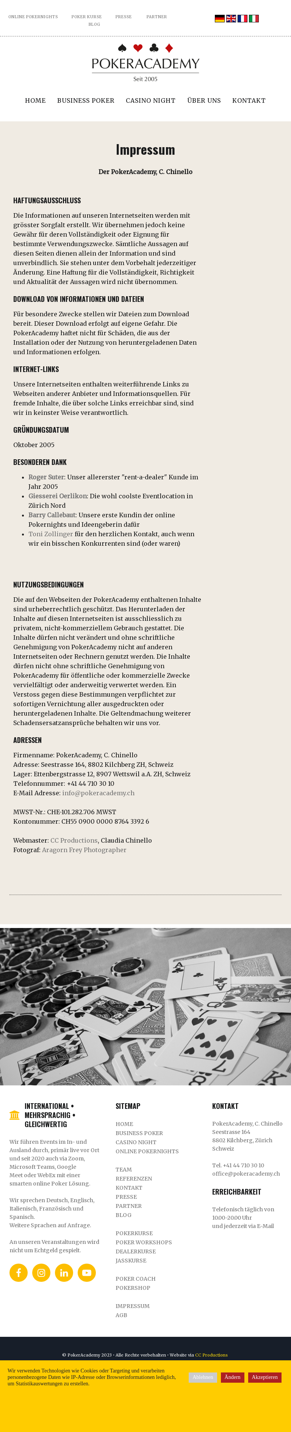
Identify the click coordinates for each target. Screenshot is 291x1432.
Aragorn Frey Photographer (84, 850)
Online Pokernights (147, 1151)
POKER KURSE (87, 16)
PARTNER (157, 16)
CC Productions (74, 840)
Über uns (204, 100)
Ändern (233, 1377)
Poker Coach (136, 1278)
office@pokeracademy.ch (246, 1173)
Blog (123, 1215)
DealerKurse (136, 1251)
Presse (126, 1196)
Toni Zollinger (50, 534)
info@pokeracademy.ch (98, 793)
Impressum (133, 1306)
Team (124, 1169)
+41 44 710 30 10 (243, 1165)
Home (35, 100)
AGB (121, 1315)
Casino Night (151, 100)
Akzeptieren (265, 1377)
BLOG (94, 24)
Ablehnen (202, 1377)
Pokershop (133, 1287)
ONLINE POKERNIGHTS (33, 16)
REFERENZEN (134, 1178)
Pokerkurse (134, 1233)
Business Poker (85, 100)
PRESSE (124, 16)
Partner (129, 1206)
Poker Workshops (144, 1242)
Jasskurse (131, 1260)
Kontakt (249, 100)
